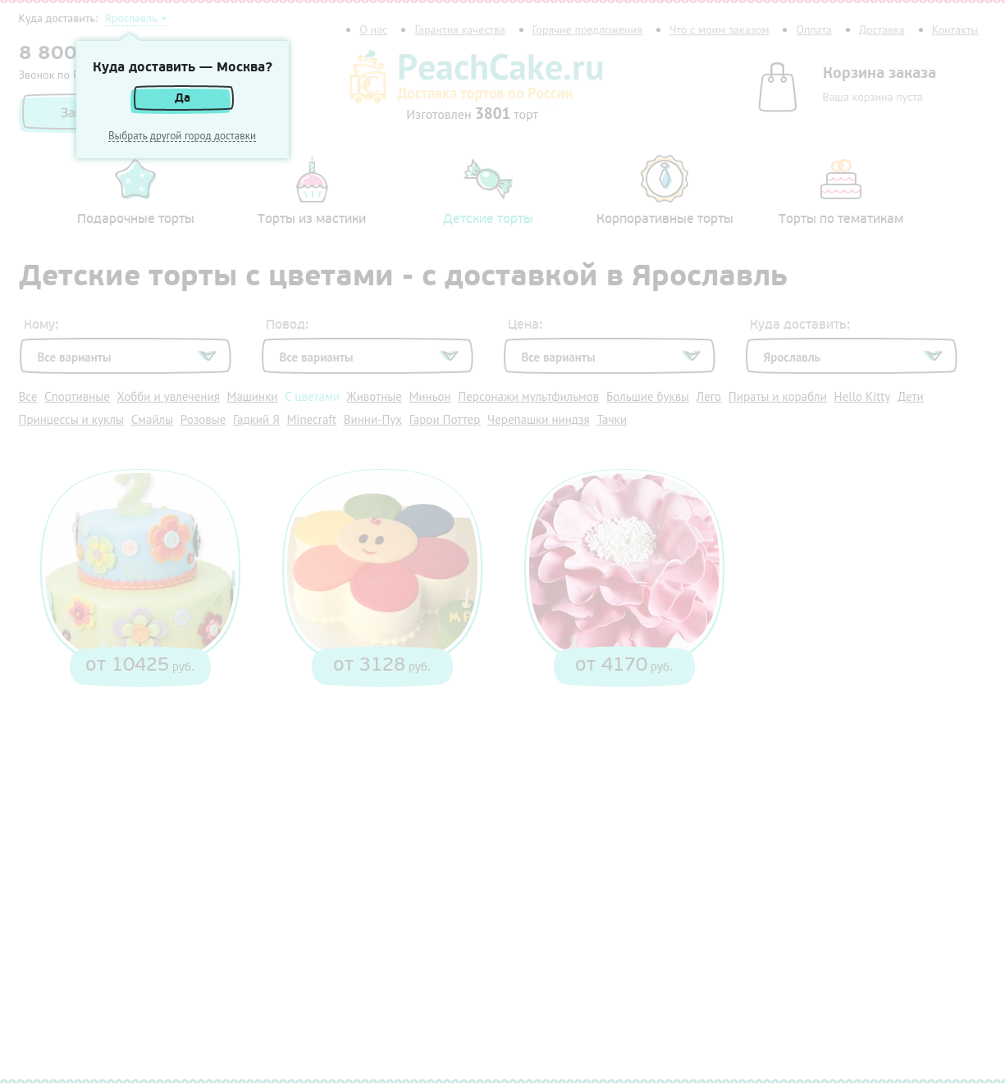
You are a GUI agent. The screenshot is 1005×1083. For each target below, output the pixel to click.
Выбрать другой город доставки (182, 136)
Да (182, 98)
